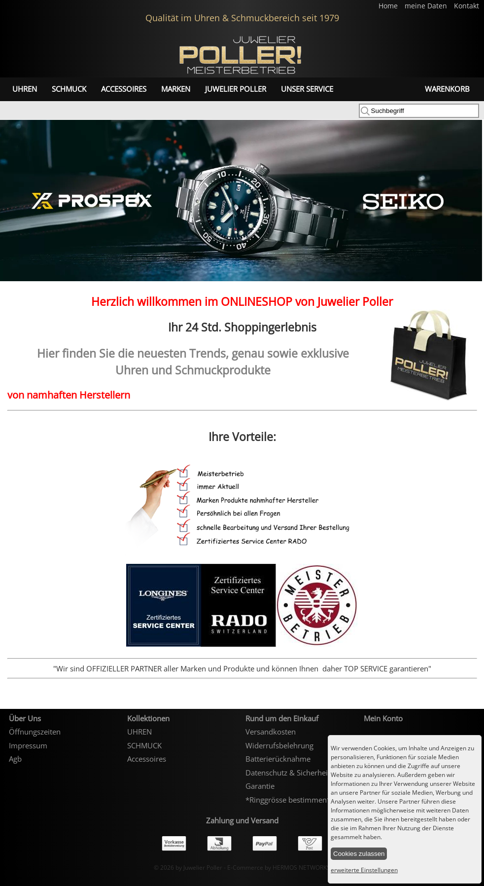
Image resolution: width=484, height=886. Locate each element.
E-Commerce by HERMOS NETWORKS (278, 867)
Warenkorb (447, 89)
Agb (15, 759)
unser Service (307, 89)
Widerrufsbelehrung (279, 745)
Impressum (28, 745)
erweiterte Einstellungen (364, 870)
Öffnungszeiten (35, 732)
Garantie (260, 786)
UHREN (24, 89)
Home (389, 5)
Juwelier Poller (235, 89)
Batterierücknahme (278, 759)
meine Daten (427, 5)
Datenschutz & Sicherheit (287, 772)
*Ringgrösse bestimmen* (288, 800)
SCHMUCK (69, 89)
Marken (175, 89)
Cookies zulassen (358, 853)
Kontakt (466, 5)
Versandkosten (270, 732)
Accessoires (123, 89)
